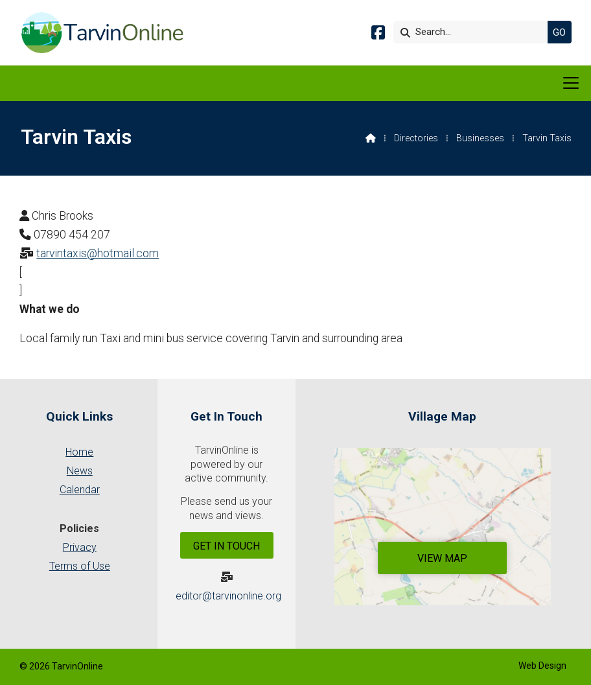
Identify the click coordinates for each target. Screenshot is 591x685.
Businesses (480, 138)
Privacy (80, 547)
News (80, 471)
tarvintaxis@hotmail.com (97, 253)
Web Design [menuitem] (542, 665)
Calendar (80, 489)
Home (79, 452)
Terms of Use (79, 566)
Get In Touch (226, 546)
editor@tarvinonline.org (228, 596)
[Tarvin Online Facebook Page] (378, 35)
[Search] (474, 32)
